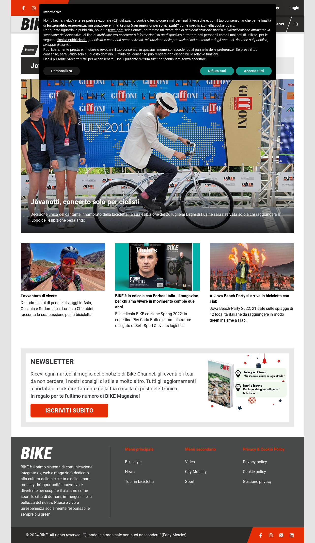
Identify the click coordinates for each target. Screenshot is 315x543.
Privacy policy (255, 462)
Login (294, 7)
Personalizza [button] (61, 71)
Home (29, 50)
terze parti (115, 30)
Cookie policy (254, 471)
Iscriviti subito (69, 410)
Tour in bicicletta (139, 481)
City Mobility (196, 471)
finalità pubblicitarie (72, 40)
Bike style (133, 462)
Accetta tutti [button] (254, 71)
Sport (189, 481)
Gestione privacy (257, 481)
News (130, 471)
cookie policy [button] (224, 25)
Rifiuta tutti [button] (217, 71)
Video (190, 462)
